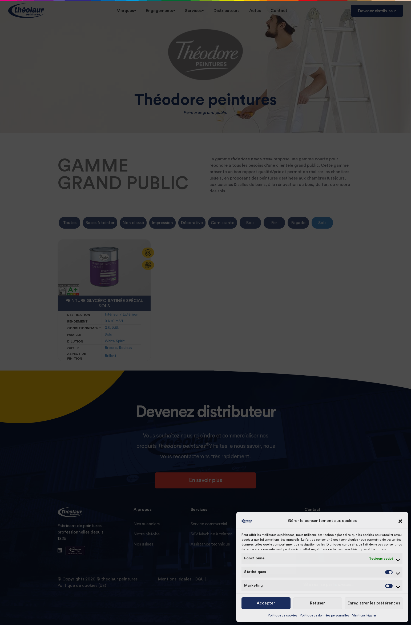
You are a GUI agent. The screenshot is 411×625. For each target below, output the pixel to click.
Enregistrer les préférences (374, 603)
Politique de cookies (282, 615)
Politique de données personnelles (324, 615)
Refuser (317, 603)
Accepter (266, 603)
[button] (400, 521)
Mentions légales (364, 615)
